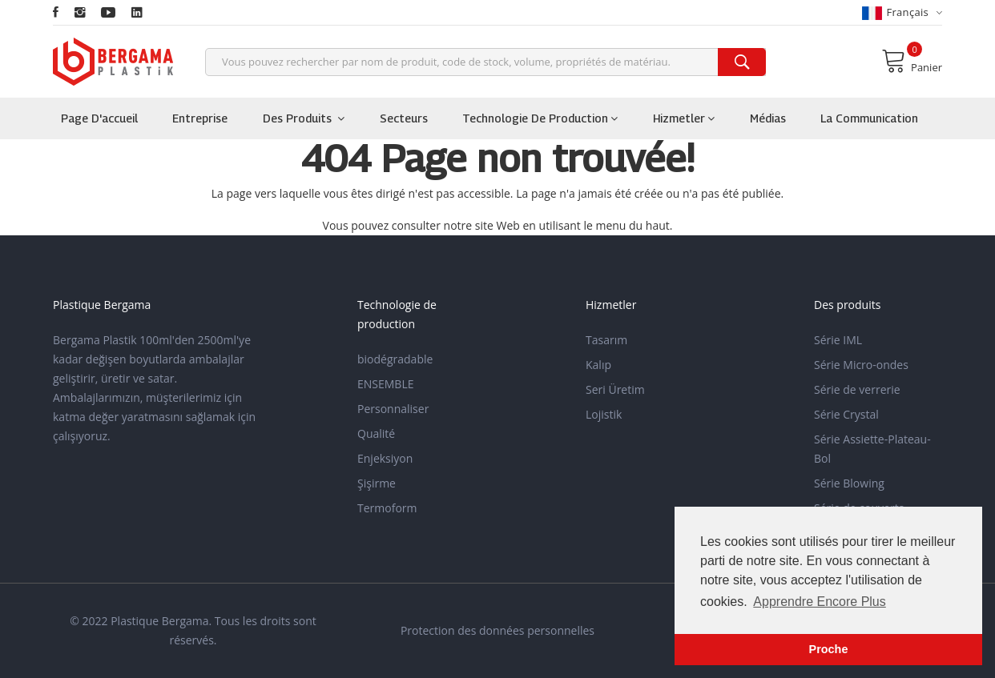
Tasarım (606, 339)
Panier (911, 60)
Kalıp (598, 364)
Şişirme (376, 483)
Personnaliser (393, 408)
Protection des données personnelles (497, 630)
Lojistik (604, 414)
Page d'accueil (99, 118)
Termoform (387, 508)
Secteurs (404, 118)
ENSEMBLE (385, 383)
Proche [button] (828, 649)
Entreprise (200, 118)
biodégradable (395, 359)
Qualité (376, 433)
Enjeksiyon (385, 458)
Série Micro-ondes (861, 364)
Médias (768, 118)
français (902, 12)
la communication (869, 118)
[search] (742, 62)
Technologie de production (540, 118)
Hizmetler (684, 118)
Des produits (303, 118)
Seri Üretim (615, 389)
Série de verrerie (857, 389)
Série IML (838, 339)
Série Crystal (846, 414)
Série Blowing (849, 483)
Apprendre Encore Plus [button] (819, 601)
